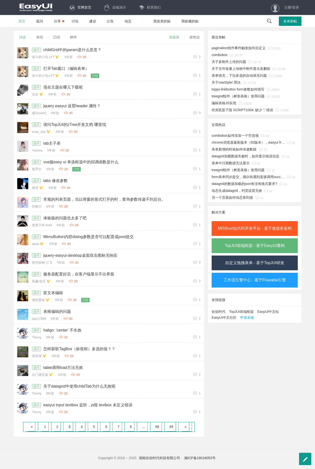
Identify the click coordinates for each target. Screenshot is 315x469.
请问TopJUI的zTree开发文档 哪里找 (74, 124)
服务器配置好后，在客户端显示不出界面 (78, 274)
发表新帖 (290, 21)
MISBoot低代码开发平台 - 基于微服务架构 (255, 228)
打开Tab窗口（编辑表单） (66, 68)
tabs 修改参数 (55, 181)
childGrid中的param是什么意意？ (72, 50)
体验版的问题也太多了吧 (65, 218)
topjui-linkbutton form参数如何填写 (238, 89)
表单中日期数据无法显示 (231, 163)
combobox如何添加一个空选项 (235, 135)
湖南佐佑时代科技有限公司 (159, 458)
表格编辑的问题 (57, 311)
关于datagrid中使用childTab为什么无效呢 (79, 386)
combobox (220, 55)
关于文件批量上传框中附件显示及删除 (241, 69)
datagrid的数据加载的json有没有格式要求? (244, 184)
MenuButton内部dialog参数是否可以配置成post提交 (88, 237)
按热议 (194, 37)
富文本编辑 (53, 293)
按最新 (174, 37)
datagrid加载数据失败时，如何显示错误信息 (245, 156)
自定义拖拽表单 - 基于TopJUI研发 (254, 263)
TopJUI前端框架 (241, 312)
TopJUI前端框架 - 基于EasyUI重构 (255, 245)
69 (171, 427)
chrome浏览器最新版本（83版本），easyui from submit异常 (248, 142)
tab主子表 (52, 143)
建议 (92, 21)
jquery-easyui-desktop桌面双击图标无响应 (80, 255)
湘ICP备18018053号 (200, 458)
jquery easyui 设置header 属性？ (72, 106)
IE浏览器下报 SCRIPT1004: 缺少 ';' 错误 (242, 110)
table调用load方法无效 (63, 367)
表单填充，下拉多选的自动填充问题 (239, 75)
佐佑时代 (218, 312)
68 (157, 427)
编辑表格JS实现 (224, 103)
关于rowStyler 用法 (226, 82)
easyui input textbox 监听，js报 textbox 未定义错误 (87, 405)
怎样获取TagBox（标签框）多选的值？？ (79, 349)
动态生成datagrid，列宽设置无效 (237, 191)
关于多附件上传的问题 (229, 62)
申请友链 (247, 317)
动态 (128, 21)
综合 (22, 37)
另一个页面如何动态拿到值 (232, 197)
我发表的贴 (162, 21)
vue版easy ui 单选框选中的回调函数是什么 (80, 162)
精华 (73, 37)
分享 (59, 21)
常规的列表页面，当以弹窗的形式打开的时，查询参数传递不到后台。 (104, 199)
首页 (21, 21)
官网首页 (80, 7)
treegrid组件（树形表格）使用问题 (238, 96)
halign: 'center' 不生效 (62, 330)
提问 (39, 21)
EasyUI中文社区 (224, 317)
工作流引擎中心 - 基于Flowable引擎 (254, 280)
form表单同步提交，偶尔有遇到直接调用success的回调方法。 (248, 177)
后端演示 (115, 7)
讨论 (75, 21)
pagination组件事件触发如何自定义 (239, 48)
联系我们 (149, 7)
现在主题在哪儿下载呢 (63, 87)
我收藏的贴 (190, 21)
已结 (56, 37)
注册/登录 (291, 7)
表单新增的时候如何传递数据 (234, 149)
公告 (110, 21)
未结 (39, 37)
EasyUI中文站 (268, 312)
